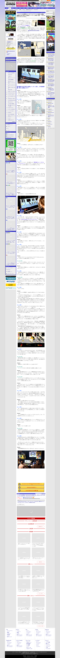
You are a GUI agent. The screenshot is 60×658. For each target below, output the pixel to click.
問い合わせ (20, 0)
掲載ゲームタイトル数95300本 (10, 5)
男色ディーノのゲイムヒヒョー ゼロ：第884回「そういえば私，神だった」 (24, 544)
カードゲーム (48, 644)
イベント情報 (48, 642)
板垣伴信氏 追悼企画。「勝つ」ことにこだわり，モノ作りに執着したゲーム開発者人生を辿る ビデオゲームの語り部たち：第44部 (38, 623)
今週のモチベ (10, 76)
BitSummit (33, 502)
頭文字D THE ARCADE (51, 112)
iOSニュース (28, 641)
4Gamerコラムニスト (10, 107)
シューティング (48, 645)
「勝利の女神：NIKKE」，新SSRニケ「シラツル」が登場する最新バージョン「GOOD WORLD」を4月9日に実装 (51, 89)
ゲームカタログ (36, 9)
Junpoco (41, 501)
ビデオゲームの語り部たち (11, 109)
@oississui (41, 113)
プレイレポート (11, 9)
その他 (47, 647)
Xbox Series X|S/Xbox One (10, 134)
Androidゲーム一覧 (29, 648)
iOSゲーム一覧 (28, 647)
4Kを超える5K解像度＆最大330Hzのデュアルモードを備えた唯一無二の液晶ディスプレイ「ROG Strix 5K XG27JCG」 (38, 590)
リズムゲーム (48, 646)
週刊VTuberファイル (10, 81)
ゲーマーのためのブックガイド (11, 96)
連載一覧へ (14, 121)
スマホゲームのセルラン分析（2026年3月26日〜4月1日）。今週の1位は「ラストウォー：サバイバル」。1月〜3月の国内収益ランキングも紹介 (38, 544)
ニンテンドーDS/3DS (19, 640)
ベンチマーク (38, 646)
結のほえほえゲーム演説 (11, 98)
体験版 (20, 9)
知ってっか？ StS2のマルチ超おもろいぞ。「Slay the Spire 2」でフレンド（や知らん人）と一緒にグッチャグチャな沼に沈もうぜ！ (10, 206)
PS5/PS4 (36, 629)
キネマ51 (9, 118)
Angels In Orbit (50, 121)
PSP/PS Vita (47, 629)
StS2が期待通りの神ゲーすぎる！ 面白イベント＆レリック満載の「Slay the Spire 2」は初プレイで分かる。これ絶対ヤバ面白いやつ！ (10, 217)
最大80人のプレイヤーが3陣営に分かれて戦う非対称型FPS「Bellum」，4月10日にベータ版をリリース (51, 68)
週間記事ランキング (10, 124)
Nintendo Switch (9, 137)
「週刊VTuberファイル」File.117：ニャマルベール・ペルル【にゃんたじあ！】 (37, 558)
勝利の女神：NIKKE (50, 103)
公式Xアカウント (10, 0)
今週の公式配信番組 (10, 79)
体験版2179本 (13, 6)
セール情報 (28, 644)
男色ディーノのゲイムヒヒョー (11, 83)
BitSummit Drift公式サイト (32, 487)
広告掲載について (9, 271)
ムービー (23, 9)
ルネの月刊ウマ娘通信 (11, 103)
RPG (28, 501)
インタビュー (16, 9)
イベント (23, 502)
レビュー (7, 9)
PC (9, 8)
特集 (8, 54)
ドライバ (8, 130)
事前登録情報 (28, 643)
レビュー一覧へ (41, 593)
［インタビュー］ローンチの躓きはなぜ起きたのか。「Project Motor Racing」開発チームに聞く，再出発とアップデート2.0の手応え (10, 241)
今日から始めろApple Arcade (11, 100)
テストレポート (38, 642)
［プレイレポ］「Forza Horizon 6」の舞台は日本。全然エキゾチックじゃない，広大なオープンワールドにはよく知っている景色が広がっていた (51, 76)
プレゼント (8, 126)
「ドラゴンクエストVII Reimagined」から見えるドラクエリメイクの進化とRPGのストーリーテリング (10, 183)
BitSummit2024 (36, 501)
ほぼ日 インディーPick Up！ (11, 91)
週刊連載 (8, 634)
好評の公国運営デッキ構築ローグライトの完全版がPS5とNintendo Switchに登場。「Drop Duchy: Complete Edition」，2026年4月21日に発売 (51, 80)
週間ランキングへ (52, 95)
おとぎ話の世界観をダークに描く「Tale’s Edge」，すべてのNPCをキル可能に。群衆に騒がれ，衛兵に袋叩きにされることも (51, 64)
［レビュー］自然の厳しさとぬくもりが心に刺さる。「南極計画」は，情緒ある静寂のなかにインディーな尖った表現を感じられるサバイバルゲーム (10, 229)
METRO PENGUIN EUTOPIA (10, 37)
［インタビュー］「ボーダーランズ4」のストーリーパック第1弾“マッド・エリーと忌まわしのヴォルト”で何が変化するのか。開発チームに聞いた (10, 252)
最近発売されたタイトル (29, 9)
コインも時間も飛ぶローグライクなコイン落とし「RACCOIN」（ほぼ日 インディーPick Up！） (24, 559)
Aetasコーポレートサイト (10, 273)
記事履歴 (49, 0)
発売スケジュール (19, 634)
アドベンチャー (32, 501)
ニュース (8, 53)
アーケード (46, 640)
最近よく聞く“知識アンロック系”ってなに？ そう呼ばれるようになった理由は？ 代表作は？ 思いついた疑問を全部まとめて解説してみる (10, 194)
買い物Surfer (9, 112)
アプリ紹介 (28, 645)
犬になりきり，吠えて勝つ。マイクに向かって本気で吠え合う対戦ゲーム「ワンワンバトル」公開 (51, 55)
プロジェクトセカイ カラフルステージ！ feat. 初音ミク (51, 116)
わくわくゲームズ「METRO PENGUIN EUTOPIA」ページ (31, 484)
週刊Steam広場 (10, 89)
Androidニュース (28, 642)
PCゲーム (8, 133)
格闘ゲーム (47, 643)
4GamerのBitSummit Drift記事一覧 (32, 490)
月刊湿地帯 (30, 502)
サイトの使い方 (16, 0)
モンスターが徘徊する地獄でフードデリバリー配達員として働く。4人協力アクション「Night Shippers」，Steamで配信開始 (51, 93)
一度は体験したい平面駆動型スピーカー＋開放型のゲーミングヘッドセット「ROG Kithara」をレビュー (38, 577)
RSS (6, 0)
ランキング (52, 0)
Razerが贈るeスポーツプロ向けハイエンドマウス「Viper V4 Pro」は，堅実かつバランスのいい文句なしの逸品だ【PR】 (24, 590)
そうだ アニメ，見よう (11, 94)
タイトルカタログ (19, 635)
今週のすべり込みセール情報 (11, 87)
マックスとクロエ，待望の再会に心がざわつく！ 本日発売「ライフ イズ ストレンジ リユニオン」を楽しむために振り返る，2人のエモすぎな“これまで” (10, 171)
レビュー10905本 (8, 6)
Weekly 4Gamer (10, 74)
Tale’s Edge (49, 126)
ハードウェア (37, 640)
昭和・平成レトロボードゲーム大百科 (11, 105)
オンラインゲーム (9, 630)
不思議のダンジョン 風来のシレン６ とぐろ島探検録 (51, 106)
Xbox (26, 629)
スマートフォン (28, 640)
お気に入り (44, 0)
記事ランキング (9, 636)
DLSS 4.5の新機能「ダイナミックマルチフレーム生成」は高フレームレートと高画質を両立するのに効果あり (24, 577)
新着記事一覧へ (41, 526)
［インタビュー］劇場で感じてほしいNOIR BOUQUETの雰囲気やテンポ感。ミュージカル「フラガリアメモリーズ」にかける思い (10, 264)
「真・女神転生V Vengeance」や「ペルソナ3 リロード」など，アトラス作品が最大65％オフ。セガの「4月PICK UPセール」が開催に (51, 72)
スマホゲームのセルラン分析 (11, 85)
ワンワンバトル (50, 100)
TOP (7, 629)
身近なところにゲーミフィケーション (11, 116)
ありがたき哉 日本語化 (11, 114)
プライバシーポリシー (10, 267)
